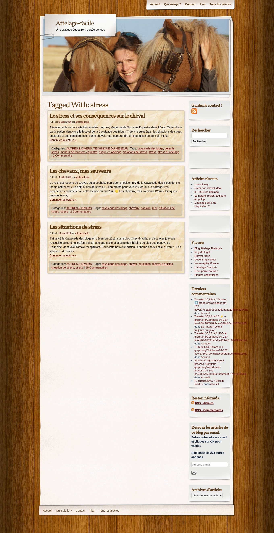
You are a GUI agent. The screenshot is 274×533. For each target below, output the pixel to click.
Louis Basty (201, 184)
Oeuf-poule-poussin (206, 271)
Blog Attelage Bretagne (208, 248)
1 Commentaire (62, 155)
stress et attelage (168, 152)
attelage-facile (82, 122)
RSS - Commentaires (209, 410)
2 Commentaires (80, 211)
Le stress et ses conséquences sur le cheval (97, 116)
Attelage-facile (75, 23)
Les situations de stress (75, 227)
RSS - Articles (204, 403)
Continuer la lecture (63, 140)
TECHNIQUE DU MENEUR (110, 148)
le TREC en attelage (206, 191)
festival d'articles (162, 263)
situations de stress (135, 152)
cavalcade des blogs (150, 148)
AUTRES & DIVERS (79, 148)
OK (194, 472)
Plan (203, 4)
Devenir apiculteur (205, 259)
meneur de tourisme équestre (78, 152)
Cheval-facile (202, 255)
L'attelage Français (205, 267)
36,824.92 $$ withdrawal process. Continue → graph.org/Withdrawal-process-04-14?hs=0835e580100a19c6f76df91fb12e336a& (220, 367)
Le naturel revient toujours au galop (210, 197)
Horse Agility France (206, 263)
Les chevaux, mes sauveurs (80, 171)
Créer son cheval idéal (207, 188)
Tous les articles (220, 4)
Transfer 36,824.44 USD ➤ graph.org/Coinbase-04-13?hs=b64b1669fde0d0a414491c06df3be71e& (220, 337)
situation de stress (62, 267)
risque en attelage (110, 152)
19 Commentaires (96, 267)
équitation (144, 263)
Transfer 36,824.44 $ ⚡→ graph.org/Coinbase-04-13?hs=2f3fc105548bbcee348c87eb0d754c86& (220, 320)
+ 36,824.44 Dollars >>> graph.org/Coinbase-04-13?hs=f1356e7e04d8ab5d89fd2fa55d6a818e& (220, 350)
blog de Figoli (202, 252)
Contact (190, 4)
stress (152, 152)
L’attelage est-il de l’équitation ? (205, 204)
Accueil (155, 4)
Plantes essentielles (206, 274)
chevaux (134, 208)
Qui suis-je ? (172, 4)
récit (154, 208)
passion (145, 208)
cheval (133, 263)
